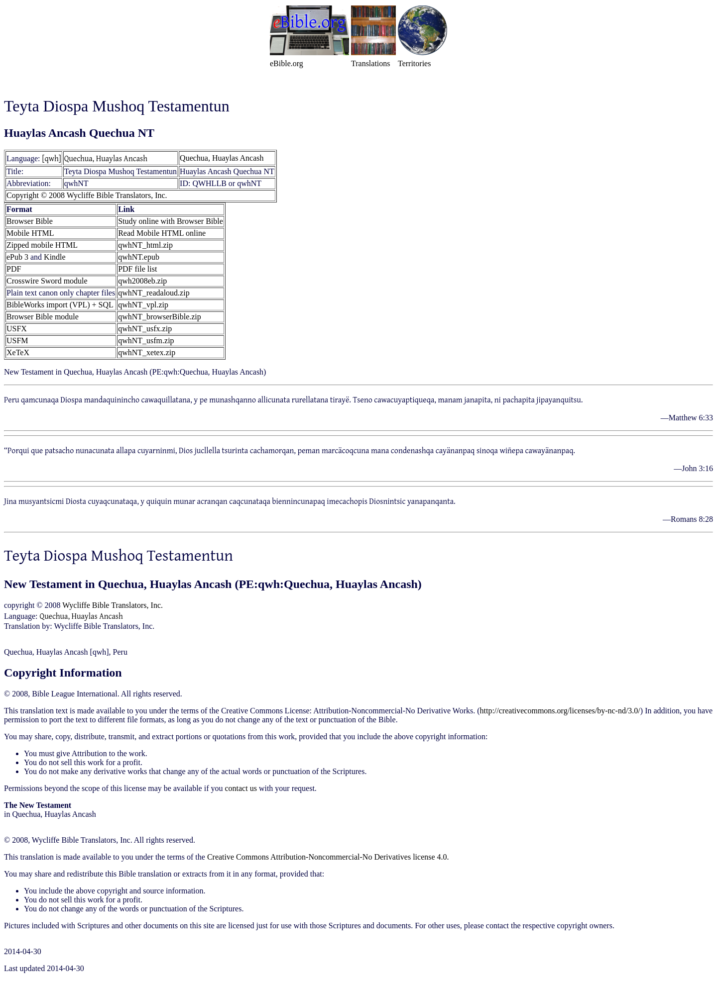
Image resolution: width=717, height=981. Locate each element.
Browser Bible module (42, 316)
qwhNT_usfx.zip (145, 328)
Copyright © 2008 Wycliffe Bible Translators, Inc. (86, 195)
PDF (13, 269)
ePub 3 (17, 257)
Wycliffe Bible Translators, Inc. (112, 605)
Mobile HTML (30, 233)
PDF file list (137, 269)
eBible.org (286, 63)
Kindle (55, 257)
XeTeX (17, 352)
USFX (16, 328)
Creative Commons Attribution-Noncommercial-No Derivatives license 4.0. (328, 857)
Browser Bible (29, 221)
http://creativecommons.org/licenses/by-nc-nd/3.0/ (560, 710)
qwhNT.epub (138, 257)
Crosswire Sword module (47, 281)
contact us (240, 788)
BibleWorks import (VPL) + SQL (60, 304)
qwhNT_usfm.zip (146, 340)
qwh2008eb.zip (142, 281)
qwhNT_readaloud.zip (154, 293)
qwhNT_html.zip (145, 245)
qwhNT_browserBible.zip (159, 316)
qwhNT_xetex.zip (146, 352)
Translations (370, 63)
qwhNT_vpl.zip (143, 304)
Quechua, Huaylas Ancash (105, 158)
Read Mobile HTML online (162, 233)
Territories (414, 63)
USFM (17, 340)
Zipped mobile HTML (42, 245)
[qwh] (51, 158)
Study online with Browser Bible (170, 221)
